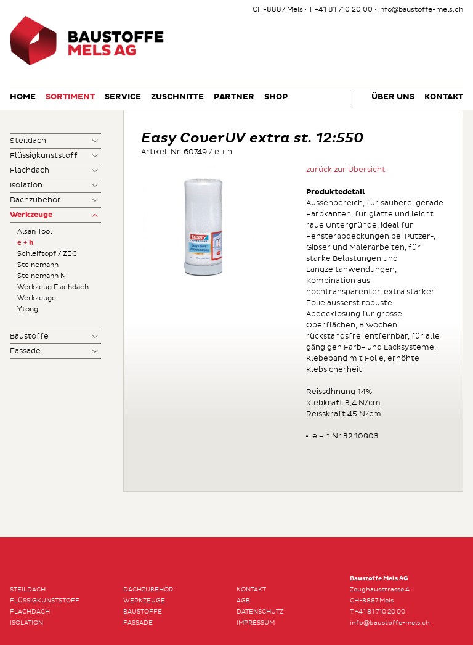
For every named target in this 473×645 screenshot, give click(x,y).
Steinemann (38, 265)
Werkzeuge (31, 215)
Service (123, 97)
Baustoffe (29, 336)
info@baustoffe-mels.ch (420, 10)
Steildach (28, 141)
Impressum (255, 623)
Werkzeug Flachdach (53, 287)
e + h (25, 242)
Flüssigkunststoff (44, 155)
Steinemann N (41, 276)
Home (23, 97)
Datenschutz (259, 611)
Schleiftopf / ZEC (47, 254)
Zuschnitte (177, 97)
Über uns (392, 97)
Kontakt (443, 97)
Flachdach (29, 170)
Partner (234, 97)
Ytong (27, 309)
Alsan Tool (34, 232)
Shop (276, 97)
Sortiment (70, 97)
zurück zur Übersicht (346, 170)
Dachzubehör (35, 200)
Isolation (26, 185)
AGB (243, 600)
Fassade (25, 351)
